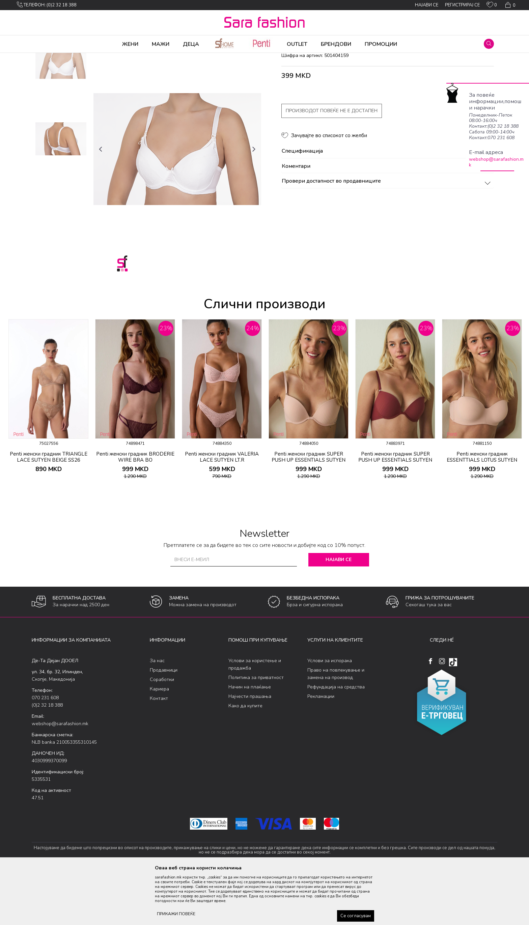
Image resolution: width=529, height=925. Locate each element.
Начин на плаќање (249, 740)
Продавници (163, 723)
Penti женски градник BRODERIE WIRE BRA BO (135, 510)
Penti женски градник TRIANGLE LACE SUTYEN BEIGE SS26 (48, 510)
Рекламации (320, 749)
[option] (61, 114)
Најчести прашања (249, 749)
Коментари (387, 219)
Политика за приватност (256, 730)
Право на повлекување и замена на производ (335, 727)
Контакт (159, 751)
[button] (489, 44)
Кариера (159, 742)
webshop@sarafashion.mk (496, 162)
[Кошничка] (510, 5)
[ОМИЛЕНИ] (491, 6)
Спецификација (387, 204)
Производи (72, 57)
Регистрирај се (462, 5)
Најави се (339, 612)
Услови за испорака (329, 713)
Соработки (162, 732)
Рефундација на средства (336, 740)
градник (152, 57)
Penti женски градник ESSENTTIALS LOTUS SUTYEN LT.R (482, 513)
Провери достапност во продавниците (387, 234)
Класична (130, 57)
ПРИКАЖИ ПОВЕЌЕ (176, 914)
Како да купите (245, 759)
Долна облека (102, 57)
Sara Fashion (44, 57)
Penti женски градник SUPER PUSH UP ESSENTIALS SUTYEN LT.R (308, 513)
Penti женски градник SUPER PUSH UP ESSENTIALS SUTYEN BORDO (395, 513)
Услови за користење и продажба (254, 717)
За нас (157, 713)
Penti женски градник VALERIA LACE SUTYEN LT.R (222, 510)
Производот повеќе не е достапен (332, 163)
